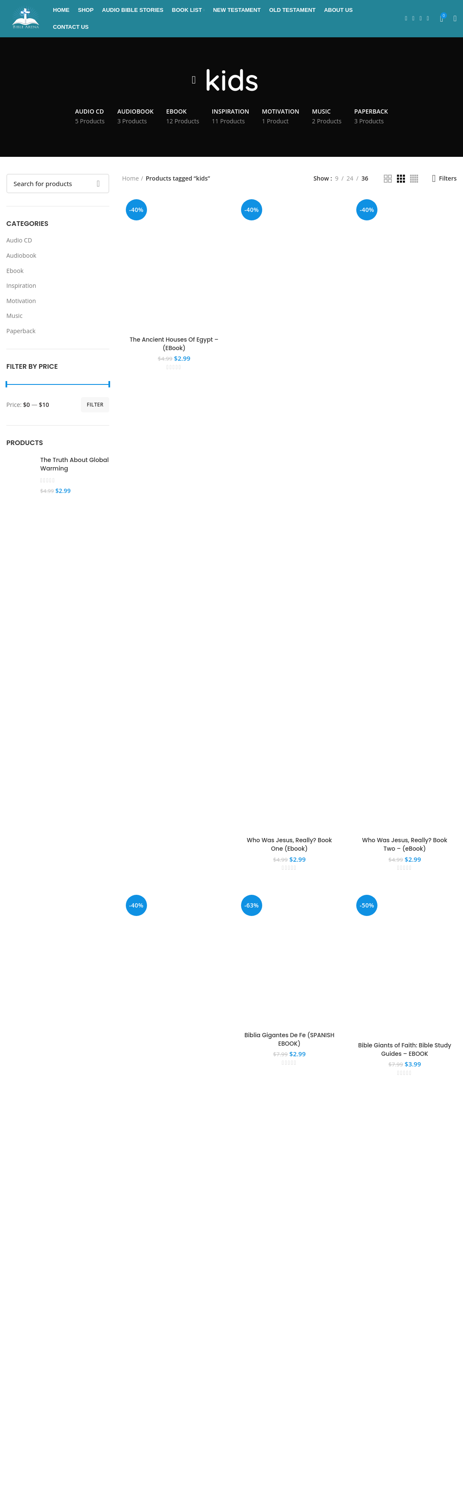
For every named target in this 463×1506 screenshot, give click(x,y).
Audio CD (19, 241)
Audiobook (21, 256)
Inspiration (21, 286)
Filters (448, 179)
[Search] (57, 184)
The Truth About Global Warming (74, 465)
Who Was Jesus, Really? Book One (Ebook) (289, 845)
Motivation (21, 302)
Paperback (21, 332)
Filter (95, 405)
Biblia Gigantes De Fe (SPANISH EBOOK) (289, 1041)
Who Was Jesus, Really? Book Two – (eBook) (405, 845)
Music (14, 317)
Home (130, 179)
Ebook (15, 271)
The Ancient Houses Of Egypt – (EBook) (173, 345)
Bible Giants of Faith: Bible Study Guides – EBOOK (405, 1051)
